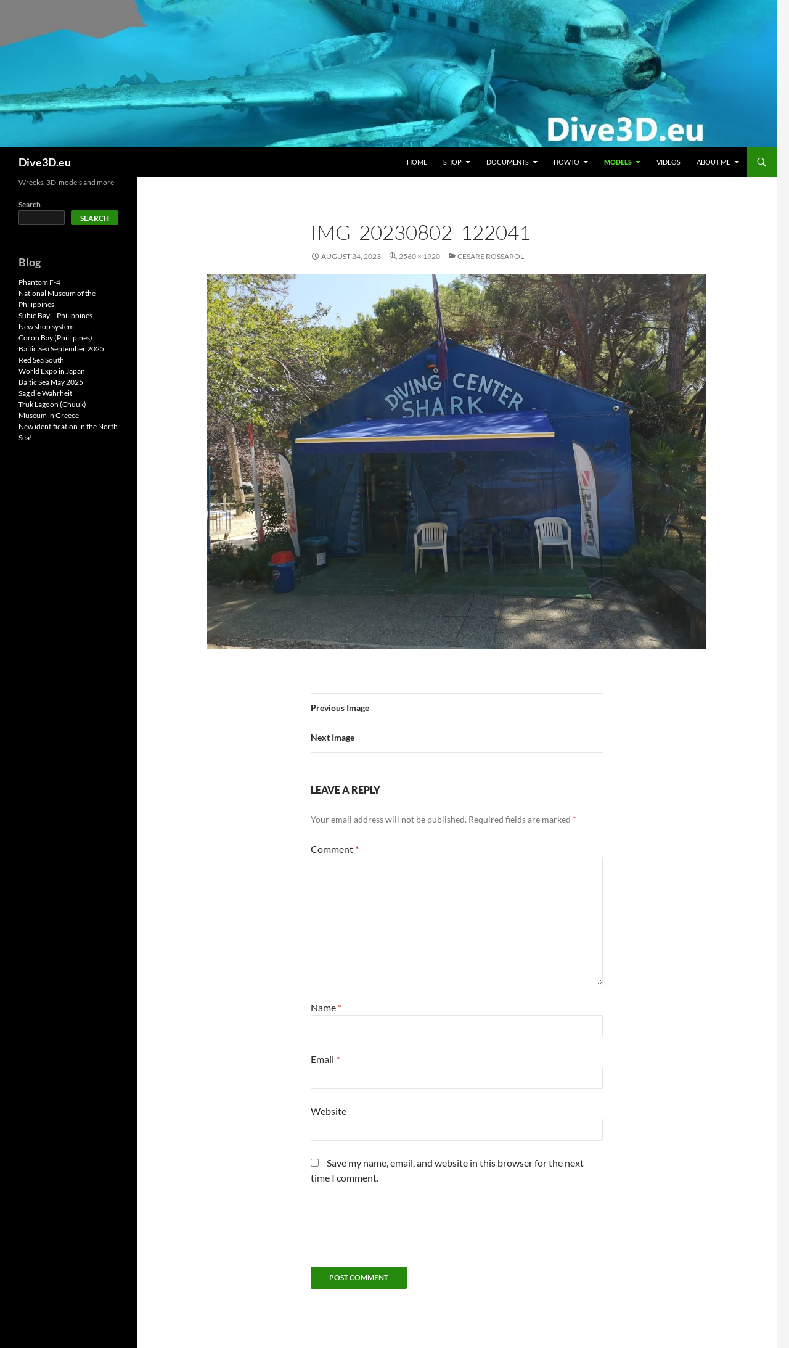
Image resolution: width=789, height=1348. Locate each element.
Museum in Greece (48, 415)
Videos (668, 162)
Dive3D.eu (44, 162)
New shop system (46, 326)
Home (417, 162)
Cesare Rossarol (490, 256)
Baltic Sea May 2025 (50, 382)
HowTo (566, 162)
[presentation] (404, 1230)
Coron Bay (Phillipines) (55, 337)
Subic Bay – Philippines (55, 315)
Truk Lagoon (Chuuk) (52, 404)
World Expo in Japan (51, 371)
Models (618, 162)
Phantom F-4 (39, 282)
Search (29, 204)
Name (326, 1007)
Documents (507, 162)
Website (328, 1111)
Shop (452, 162)
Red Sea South (41, 359)
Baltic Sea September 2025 (61, 348)
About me (713, 162)
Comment (335, 849)
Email (325, 1059)
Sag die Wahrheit (45, 393)
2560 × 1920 (419, 256)
